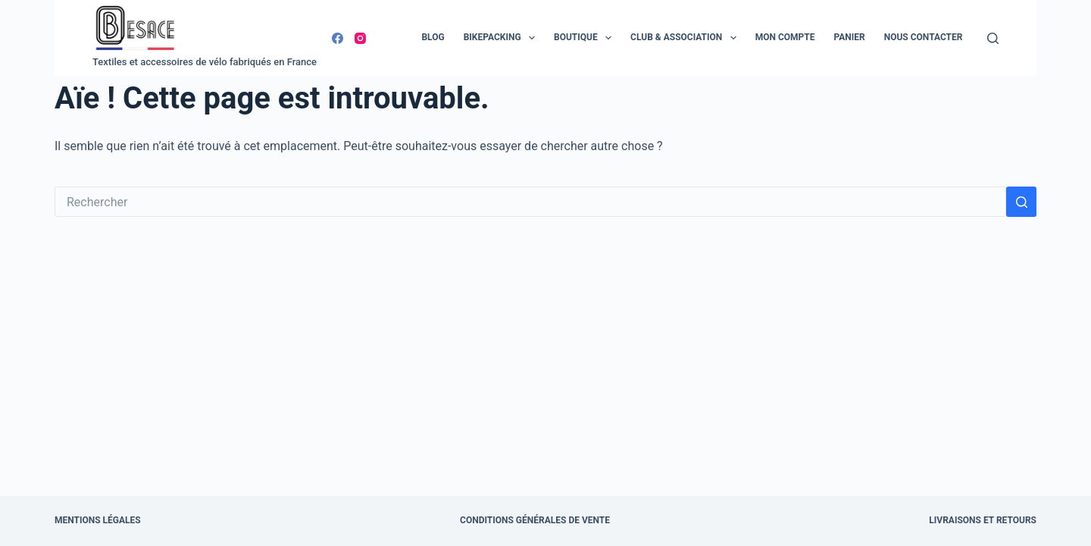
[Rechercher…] (530, 202)
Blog (432, 37)
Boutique (585, 38)
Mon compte (785, 37)
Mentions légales (98, 520)
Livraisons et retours (982, 520)
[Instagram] (360, 38)
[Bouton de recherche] (1021, 202)
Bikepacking (502, 38)
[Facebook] (337, 38)
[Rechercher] (993, 38)
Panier (848, 37)
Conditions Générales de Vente (535, 520)
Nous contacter (923, 37)
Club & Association (686, 38)
